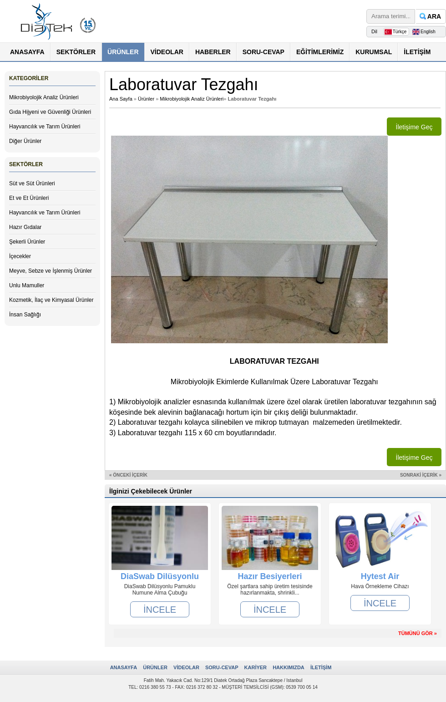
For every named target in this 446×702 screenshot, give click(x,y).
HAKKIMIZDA (288, 667)
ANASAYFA (27, 52)
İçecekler (20, 256)
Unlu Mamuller (26, 285)
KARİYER (255, 667)
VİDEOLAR (167, 52)
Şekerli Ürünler (27, 242)
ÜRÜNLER (122, 52)
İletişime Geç (414, 127)
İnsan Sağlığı (25, 314)
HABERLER (213, 52)
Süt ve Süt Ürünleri (32, 183)
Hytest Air (380, 576)
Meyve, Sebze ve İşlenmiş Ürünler (50, 271)
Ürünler (146, 99)
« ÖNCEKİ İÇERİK (128, 475)
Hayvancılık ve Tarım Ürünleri (45, 126)
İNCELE (159, 609)
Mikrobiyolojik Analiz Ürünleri (44, 97)
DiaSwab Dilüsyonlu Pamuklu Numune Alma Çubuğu (160, 576)
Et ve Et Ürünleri (29, 198)
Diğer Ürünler (25, 141)
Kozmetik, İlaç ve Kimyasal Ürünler (51, 300)
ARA (434, 16)
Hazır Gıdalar (25, 227)
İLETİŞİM (417, 52)
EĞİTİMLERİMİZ (320, 52)
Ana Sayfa (120, 99)
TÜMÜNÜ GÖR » (417, 633)
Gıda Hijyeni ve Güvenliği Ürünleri (50, 112)
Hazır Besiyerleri (270, 576)
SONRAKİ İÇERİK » (420, 475)
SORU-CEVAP (263, 52)
